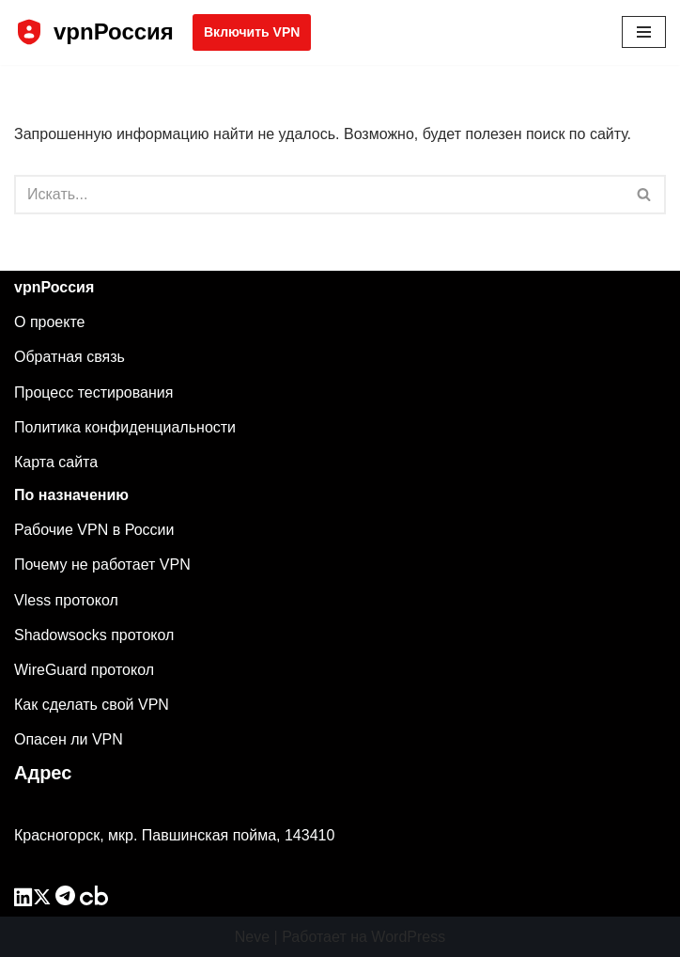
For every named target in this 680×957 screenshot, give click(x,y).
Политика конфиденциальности (125, 427)
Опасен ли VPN (68, 739)
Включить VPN (252, 31)
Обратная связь (69, 357)
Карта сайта (56, 462)
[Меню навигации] (644, 32)
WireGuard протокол (84, 670)
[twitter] (42, 900)
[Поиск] (319, 194)
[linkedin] (23, 900)
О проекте (49, 322)
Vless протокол (66, 600)
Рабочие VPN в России (94, 530)
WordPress (408, 937)
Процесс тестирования (93, 392)
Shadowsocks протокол (94, 635)
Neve (252, 937)
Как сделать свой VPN (91, 705)
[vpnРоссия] (94, 32)
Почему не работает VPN (102, 565)
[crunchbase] (94, 900)
